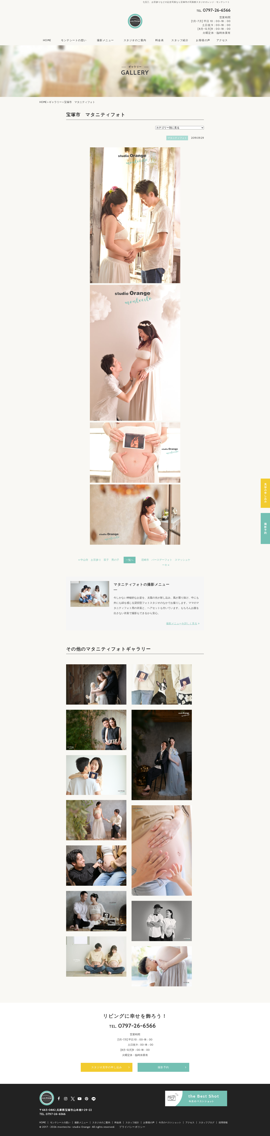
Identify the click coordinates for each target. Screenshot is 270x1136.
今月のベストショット (170, 1121)
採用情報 (223, 1121)
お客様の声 (203, 40)
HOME (47, 40)
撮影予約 (163, 1066)
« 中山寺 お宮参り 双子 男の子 (98, 559)
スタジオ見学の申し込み (106, 1066)
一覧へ (129, 560)
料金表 (159, 40)
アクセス (222, 40)
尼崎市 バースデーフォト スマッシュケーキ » (165, 562)
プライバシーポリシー (132, 1125)
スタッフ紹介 (179, 40)
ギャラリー (55, 102)
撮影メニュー (105, 40)
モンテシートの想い (74, 40)
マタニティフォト (177, 138)
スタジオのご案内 (135, 40)
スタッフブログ (206, 1121)
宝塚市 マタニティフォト (96, 114)
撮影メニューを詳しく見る (181, 623)
